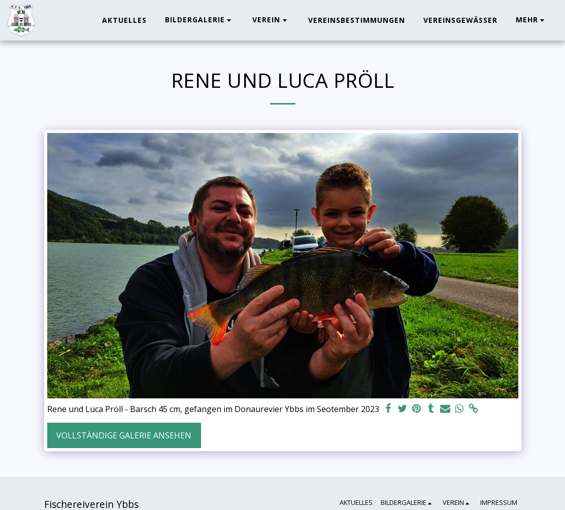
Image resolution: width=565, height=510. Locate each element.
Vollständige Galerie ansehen (123, 435)
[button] (199, 20)
